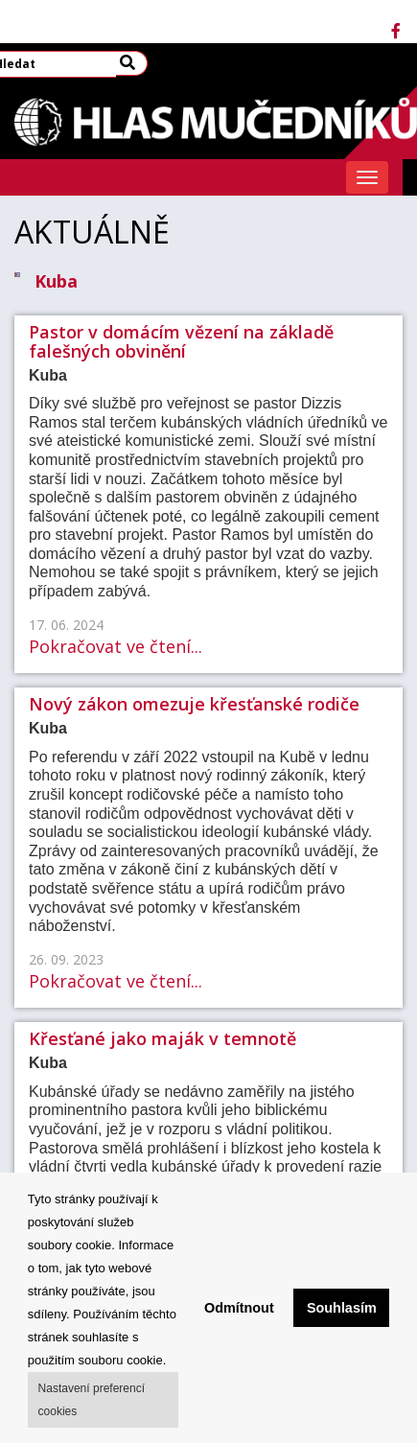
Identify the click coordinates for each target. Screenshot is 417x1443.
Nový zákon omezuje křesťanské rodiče (194, 703)
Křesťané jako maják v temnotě (162, 1038)
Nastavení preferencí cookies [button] (91, 1400)
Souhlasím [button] (342, 1307)
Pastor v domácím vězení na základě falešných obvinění (181, 341)
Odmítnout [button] (239, 1307)
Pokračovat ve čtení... (115, 646)
